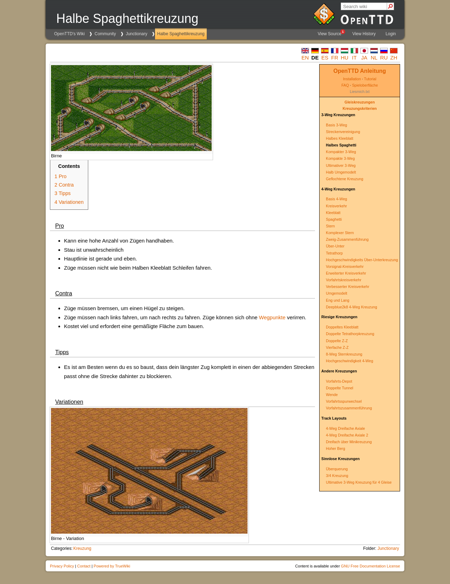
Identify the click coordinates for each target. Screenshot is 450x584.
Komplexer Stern (340, 233)
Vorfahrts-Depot (339, 381)
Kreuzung (82, 548)
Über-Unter (335, 246)
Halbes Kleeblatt (339, 138)
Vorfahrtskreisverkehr (343, 280)
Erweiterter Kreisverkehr (346, 273)
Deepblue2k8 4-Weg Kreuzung (351, 307)
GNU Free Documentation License (370, 566)
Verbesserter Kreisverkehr (347, 286)
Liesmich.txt (359, 91)
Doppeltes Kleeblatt (342, 327)
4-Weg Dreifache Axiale (345, 428)
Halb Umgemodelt (341, 172)
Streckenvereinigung (343, 132)
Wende (332, 395)
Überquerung (337, 469)
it (354, 58)
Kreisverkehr (336, 206)
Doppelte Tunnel (339, 388)
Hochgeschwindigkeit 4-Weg (349, 361)
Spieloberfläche (365, 85)
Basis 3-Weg (336, 125)
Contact (83, 566)
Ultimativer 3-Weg (340, 165)
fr (334, 58)
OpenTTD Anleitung (359, 71)
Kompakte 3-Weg (340, 158)
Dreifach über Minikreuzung (349, 442)
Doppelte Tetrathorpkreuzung (350, 334)
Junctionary (136, 33)
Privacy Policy (62, 566)
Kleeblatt (333, 213)
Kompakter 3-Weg (341, 152)
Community (105, 33)
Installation (352, 79)
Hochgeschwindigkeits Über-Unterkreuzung (362, 260)
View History (363, 33)
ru (384, 58)
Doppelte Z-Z (337, 341)
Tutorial (370, 79)
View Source (331, 32)
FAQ (345, 85)
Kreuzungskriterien (359, 108)
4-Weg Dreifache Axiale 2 (347, 435)
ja (364, 58)
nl (374, 58)
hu (344, 58)
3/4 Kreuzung (337, 475)
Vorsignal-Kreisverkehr (345, 266)
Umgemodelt (336, 293)
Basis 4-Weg (336, 199)
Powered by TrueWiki (112, 566)
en (305, 58)
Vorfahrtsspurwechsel (344, 401)
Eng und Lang (337, 300)
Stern (330, 226)
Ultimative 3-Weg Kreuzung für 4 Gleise (359, 482)
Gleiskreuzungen (360, 102)
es (324, 58)
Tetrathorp (334, 253)
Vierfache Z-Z (337, 347)
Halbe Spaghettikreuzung (181, 33)
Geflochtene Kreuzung (344, 179)
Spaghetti (334, 219)
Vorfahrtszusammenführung (349, 408)
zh (393, 58)
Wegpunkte (272, 317)
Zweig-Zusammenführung (347, 239)
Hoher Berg (335, 448)
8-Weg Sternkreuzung (344, 354)
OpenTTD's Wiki (69, 33)
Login (391, 33)
